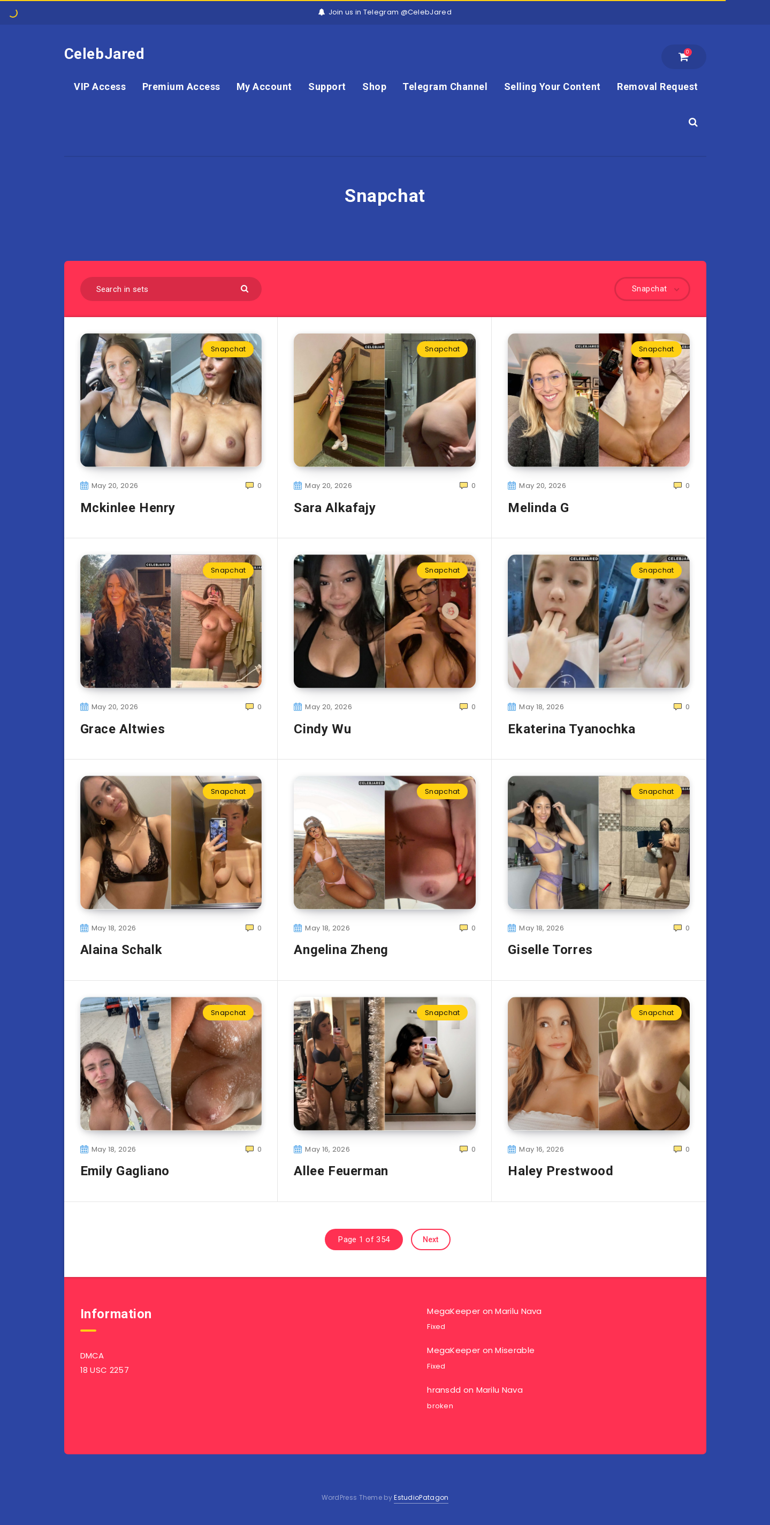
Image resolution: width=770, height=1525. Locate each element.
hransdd (444, 1389)
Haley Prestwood (560, 1170)
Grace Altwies (122, 729)
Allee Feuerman (341, 1170)
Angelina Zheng (341, 949)
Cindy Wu (322, 729)
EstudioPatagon (421, 1497)
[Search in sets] (171, 289)
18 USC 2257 (104, 1370)
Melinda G (538, 507)
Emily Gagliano (125, 1170)
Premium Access (181, 86)
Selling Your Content (552, 86)
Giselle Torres (550, 949)
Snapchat (228, 349)
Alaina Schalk (121, 949)
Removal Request (657, 86)
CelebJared (104, 54)
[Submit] (246, 288)
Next (431, 1239)
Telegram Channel (444, 86)
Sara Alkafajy (335, 507)
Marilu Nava (518, 1311)
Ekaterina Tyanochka (571, 729)
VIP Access (100, 86)
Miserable (515, 1350)
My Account (264, 86)
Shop (374, 86)
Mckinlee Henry (128, 507)
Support (327, 86)
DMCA (92, 1355)
